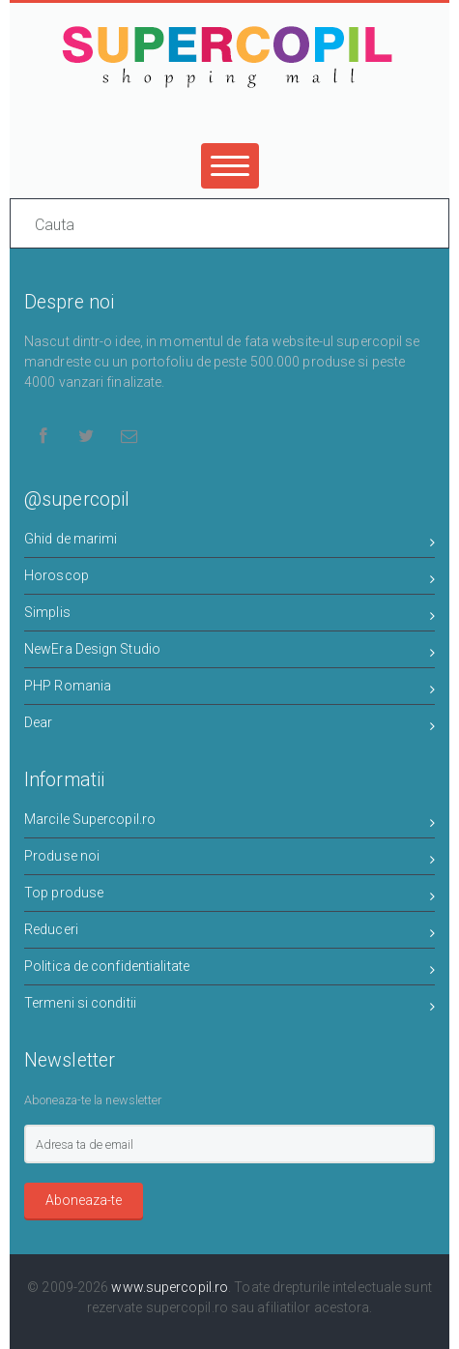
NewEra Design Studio (229, 652)
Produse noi (229, 859)
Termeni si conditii (229, 1006)
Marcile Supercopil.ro (229, 822)
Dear (229, 726)
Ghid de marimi (229, 542)
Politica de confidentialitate (229, 969)
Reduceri (229, 933)
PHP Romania (229, 689)
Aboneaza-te (83, 1200)
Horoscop (229, 579)
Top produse (229, 896)
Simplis (229, 615)
